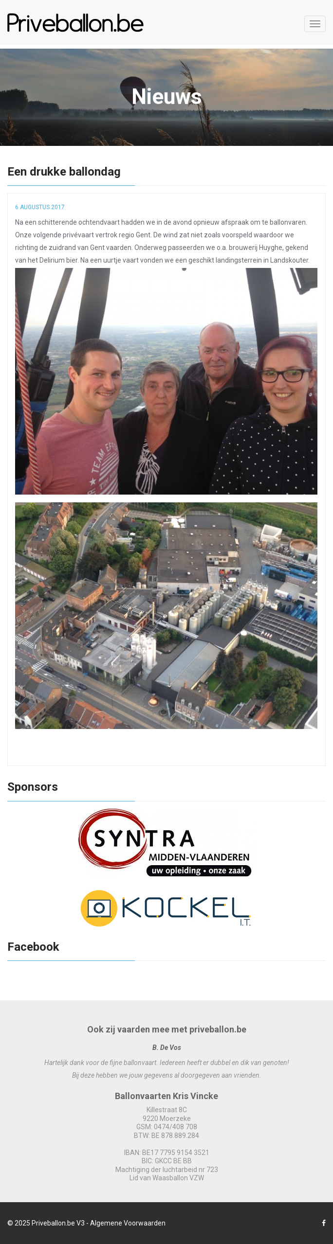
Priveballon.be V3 (58, 1223)
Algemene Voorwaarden (128, 1223)
